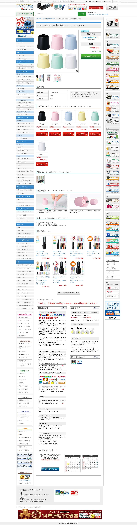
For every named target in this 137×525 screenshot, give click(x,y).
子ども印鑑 (105, 14)
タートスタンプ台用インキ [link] (24, 246)
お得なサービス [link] (23, 406)
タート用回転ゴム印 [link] (23, 249)
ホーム (117, 1)
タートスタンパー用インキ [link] (24, 258)
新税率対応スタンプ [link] (23, 158)
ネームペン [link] (21, 55)
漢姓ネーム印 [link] (21, 277)
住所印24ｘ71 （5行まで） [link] (24, 83)
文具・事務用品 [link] (22, 296)
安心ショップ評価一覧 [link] (24, 440)
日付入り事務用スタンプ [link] (24, 129)
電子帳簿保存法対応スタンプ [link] (25, 305)
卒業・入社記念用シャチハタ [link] (25, 299)
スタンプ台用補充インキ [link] (24, 205)
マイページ (99, 1)
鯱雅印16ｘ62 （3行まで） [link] (24, 102)
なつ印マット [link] (21, 230)
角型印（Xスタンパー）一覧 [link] (25, 65)
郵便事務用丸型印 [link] (22, 153)
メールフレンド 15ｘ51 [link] (24, 94)
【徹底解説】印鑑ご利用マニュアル (111, 272)
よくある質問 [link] (22, 414)
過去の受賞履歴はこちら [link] (25, 483)
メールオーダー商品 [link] (23, 283)
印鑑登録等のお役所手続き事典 (111, 268)
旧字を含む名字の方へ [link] (24, 326)
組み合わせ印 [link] (21, 88)
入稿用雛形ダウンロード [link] (25, 361)
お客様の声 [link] (22, 423)
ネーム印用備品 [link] (22, 49)
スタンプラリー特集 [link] (23, 293)
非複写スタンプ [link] (22, 286)
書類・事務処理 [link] (22, 168)
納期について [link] (22, 379)
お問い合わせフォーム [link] (24, 420)
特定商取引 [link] (22, 383)
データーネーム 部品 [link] (23, 132)
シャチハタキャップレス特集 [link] (25, 265)
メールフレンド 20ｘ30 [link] (24, 97)
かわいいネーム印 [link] (22, 274)
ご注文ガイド (91, 1)
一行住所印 (98, 14)
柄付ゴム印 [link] (21, 193)
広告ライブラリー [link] (23, 447)
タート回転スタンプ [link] (23, 252)
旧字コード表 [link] (22, 351)
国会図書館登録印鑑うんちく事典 (111, 263)
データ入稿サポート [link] (24, 357)
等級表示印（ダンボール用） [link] (25, 183)
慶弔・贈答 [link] (21, 177)
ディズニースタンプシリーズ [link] (25, 280)
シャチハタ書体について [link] (25, 329)
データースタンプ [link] (22, 138)
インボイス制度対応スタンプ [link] (25, 302)
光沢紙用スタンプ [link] (22, 290)
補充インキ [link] (21, 199)
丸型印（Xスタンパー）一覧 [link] (25, 68)
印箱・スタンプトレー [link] (23, 237)
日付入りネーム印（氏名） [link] (24, 123)
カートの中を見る (96, 8)
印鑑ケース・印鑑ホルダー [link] (24, 233)
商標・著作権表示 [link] (23, 386)
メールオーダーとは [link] (24, 323)
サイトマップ (108, 1)
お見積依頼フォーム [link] (24, 417)
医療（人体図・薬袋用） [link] (24, 180)
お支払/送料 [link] (22, 376)
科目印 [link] (20, 165)
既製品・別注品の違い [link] (24, 320)
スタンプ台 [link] (21, 202)
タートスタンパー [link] (22, 255)
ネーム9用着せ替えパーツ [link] (24, 46)
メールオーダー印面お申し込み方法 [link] (25, 364)
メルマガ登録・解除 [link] (24, 403)
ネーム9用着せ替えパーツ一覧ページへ (68, 292)
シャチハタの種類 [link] (23, 317)
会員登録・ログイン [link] (24, 400)
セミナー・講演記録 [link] (24, 450)
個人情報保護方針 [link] (23, 392)
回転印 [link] (25, 190)
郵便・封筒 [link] (21, 174)
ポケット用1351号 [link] (22, 114)
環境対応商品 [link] (22, 336)
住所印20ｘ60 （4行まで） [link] (24, 80)
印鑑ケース (91, 14)
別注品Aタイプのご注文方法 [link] (25, 347)
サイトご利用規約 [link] (23, 389)
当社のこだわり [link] (23, 431)
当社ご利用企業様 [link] (23, 443)
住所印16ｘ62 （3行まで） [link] (24, 76)
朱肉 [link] (19, 227)
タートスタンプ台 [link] (22, 243)
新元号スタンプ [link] (22, 162)
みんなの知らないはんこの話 (111, 277)
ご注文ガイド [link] (22, 373)
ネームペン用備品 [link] (22, 58)
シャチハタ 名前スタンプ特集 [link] (25, 308)
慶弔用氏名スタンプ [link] (23, 150)
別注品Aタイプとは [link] (23, 343)
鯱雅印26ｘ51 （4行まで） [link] (24, 109)
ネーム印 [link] (20, 43)
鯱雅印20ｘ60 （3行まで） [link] (24, 106)
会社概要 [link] (21, 434)
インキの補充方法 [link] (23, 332)
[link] (43, 248)
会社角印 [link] (20, 147)
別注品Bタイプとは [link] (23, 354)
